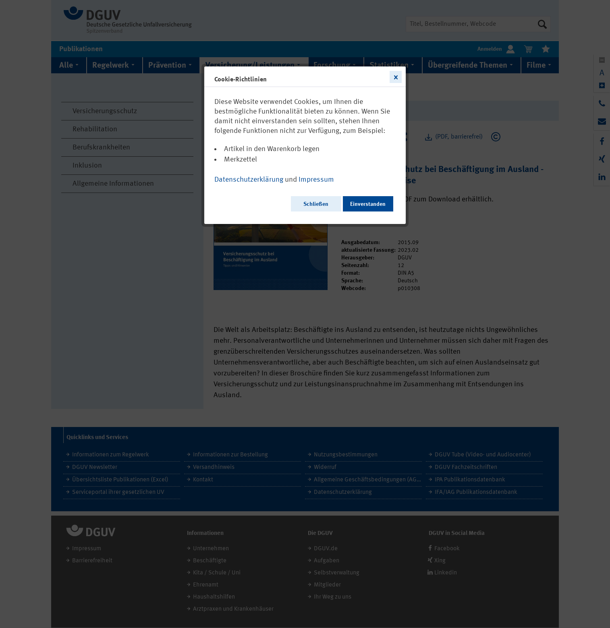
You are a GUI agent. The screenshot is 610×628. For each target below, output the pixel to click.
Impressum (316, 179)
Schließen (315, 204)
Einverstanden (368, 204)
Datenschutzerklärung (248, 179)
